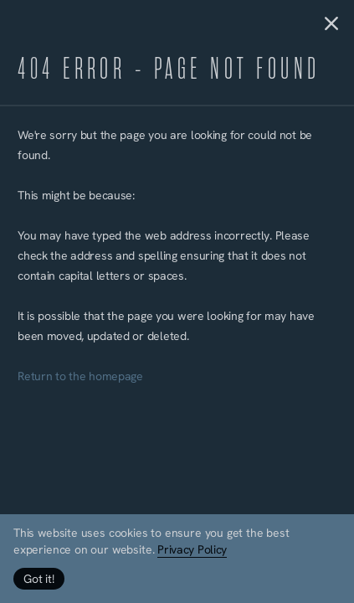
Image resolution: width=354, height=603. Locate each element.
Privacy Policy (192, 550)
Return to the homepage (80, 377)
